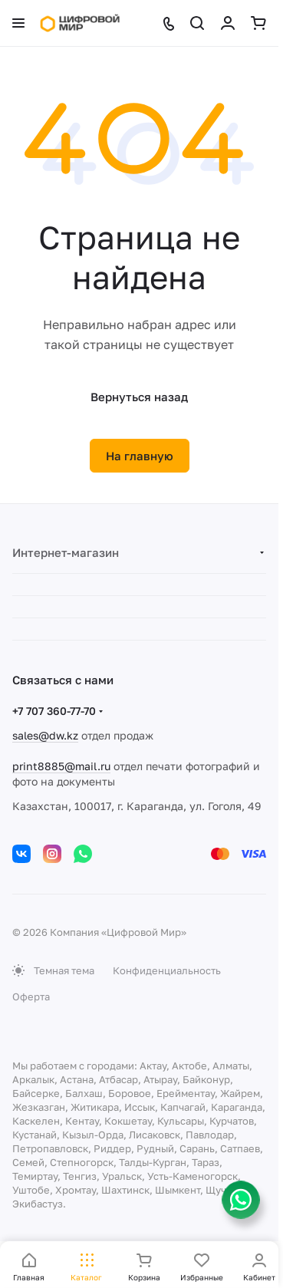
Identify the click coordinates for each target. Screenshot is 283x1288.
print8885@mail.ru (61, 765)
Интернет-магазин (65, 552)
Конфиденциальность (167, 970)
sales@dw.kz (45, 735)
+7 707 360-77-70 (54, 710)
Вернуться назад (139, 397)
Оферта (31, 996)
